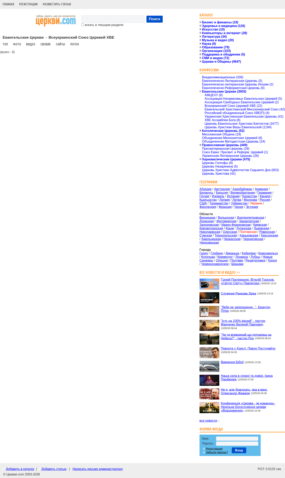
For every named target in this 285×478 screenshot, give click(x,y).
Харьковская (248, 235)
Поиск (154, 19)
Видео (30, 44)
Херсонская (269, 235)
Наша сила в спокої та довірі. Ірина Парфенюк (247, 377)
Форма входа (211, 429)
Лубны (255, 257)
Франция (225, 207)
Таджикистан (218, 203)
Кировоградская (211, 228)
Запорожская (209, 224)
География (208, 182)
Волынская (226, 217)
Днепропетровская (250, 217)
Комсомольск (268, 253)
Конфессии (209, 70)
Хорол (272, 260)
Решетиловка (255, 260)
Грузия (204, 196)
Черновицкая (209, 242)
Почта (74, 44)
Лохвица (242, 257)
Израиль (218, 196)
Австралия (222, 189)
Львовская (261, 228)
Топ (5, 44)
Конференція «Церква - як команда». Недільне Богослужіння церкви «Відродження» (248, 407)
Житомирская (226, 221)
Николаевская (210, 232)
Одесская (230, 232)
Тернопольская (226, 235)
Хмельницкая (211, 239)
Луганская (243, 228)
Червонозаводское (215, 264)
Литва (236, 199)
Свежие (45, 44)
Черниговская (253, 239)
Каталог (206, 15)
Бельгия (222, 192)
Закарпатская (249, 221)
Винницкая (207, 217)
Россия (265, 199)
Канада (265, 196)
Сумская (206, 235)
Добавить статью (53, 469)
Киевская (260, 224)
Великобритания (243, 192)
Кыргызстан (208, 199)
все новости (208, 420)
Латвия (224, 199)
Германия (264, 192)
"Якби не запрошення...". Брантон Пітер (245, 309)
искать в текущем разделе (102, 25)
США (203, 203)
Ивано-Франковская (236, 224)
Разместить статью (57, 4)
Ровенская (267, 232)
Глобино (217, 253)
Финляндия (208, 207)
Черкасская (232, 239)
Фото (17, 44)
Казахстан (249, 196)
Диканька (232, 253)
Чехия (238, 207)
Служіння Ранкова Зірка (238, 293)
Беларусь (206, 192)
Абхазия (206, 189)
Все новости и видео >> (220, 272)
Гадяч (204, 253)
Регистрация (28, 4)
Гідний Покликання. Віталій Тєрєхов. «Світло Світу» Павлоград (248, 281)
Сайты (60, 44)
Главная (8, 4)
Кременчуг (225, 257)
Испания (233, 196)
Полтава (236, 260)
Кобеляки (249, 253)
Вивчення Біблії (232, 362)
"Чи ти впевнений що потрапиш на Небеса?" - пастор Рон (246, 336)
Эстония (252, 207)
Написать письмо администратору (97, 469)
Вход (239, 450)
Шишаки (237, 264)
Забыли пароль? (217, 452)
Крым (230, 228)
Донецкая (207, 221)
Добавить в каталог (20, 469)
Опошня (222, 260)
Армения (261, 189)
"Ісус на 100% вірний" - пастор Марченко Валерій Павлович (243, 322)
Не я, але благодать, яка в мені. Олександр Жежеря (244, 391)
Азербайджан (242, 189)
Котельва (208, 257)
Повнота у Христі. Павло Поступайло (248, 348)
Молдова (250, 199)
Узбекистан (239, 203)
